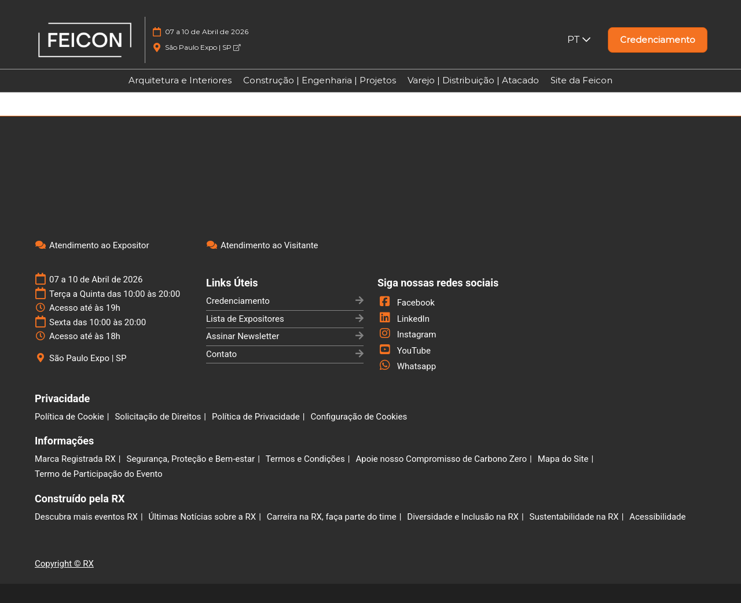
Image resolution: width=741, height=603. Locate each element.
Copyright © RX (64, 563)
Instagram (406, 334)
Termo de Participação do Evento (99, 474)
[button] (657, 40)
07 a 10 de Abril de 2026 (206, 31)
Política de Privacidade (256, 416)
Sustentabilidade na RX (574, 517)
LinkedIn (403, 319)
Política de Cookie (69, 416)
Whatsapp (406, 366)
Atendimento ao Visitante (269, 245)
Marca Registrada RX (75, 459)
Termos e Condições (305, 459)
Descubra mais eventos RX (86, 517)
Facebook (406, 302)
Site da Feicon (581, 80)
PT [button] (578, 39)
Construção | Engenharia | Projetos (319, 80)
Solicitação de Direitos (158, 416)
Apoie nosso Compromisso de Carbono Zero (441, 459)
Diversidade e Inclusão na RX (463, 517)
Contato (221, 354)
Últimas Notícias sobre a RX (202, 517)
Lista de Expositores (245, 319)
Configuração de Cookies (358, 416)
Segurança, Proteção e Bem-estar (190, 459)
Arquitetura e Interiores (180, 80)
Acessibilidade (657, 517)
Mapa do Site (563, 459)
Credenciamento (238, 301)
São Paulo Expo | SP (202, 47)
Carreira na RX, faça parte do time (332, 517)
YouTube (404, 350)
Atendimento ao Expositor (99, 245)
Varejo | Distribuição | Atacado (473, 80)
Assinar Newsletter (242, 336)
